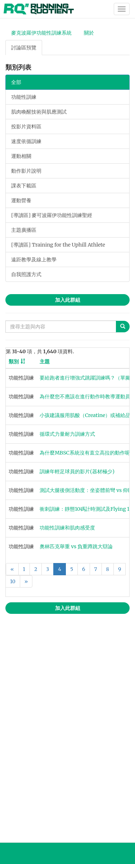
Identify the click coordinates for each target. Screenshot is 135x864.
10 (12, 581)
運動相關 (21, 156)
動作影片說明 (26, 171)
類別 (14, 361)
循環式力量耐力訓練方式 (67, 434)
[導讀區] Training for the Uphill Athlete (58, 245)
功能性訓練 (23, 97)
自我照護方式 (26, 274)
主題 (45, 361)
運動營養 (21, 200)
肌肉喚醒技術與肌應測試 (39, 111)
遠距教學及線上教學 (34, 259)
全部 (16, 82)
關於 (89, 33)
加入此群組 (67, 300)
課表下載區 (23, 185)
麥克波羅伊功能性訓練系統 (41, 33)
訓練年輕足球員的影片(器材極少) (77, 471)
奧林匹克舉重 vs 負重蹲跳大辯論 (76, 546)
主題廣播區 (23, 230)
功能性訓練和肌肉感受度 (67, 527)
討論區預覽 (23, 47)
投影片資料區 (26, 126)
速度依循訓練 (26, 141)
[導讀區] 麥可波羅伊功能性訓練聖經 (51, 215)
